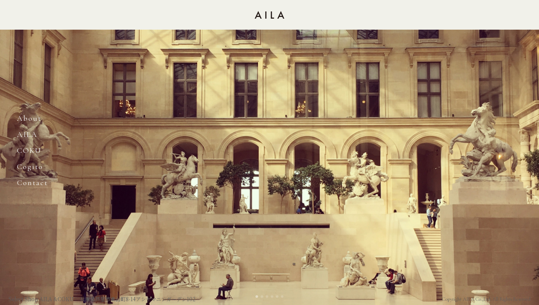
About (29, 118)
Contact (32, 182)
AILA (27, 134)
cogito (30, 166)
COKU (29, 150)
